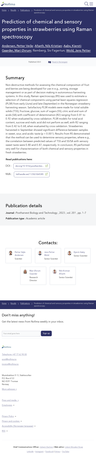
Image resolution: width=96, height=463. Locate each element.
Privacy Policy (8, 416)
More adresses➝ (9, 389)
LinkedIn (31, 451)
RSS (3, 431)
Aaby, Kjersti (74, 46)
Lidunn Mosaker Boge (74, 447)
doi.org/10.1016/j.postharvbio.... (31, 166)
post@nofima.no (9, 359)
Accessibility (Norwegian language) (17, 426)
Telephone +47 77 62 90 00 (14, 355)
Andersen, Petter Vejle (18, 46)
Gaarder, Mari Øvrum (17, 50)
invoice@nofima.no (10, 364)
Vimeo (57, 451)
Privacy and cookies (11, 421)
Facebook (49, 451)
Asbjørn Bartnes (46, 447)
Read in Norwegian (58, 62)
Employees (7, 405)
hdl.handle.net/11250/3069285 (32, 174)
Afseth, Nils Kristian (50, 46)
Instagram (40, 451)
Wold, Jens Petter (80, 50)
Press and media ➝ (10, 400)
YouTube (65, 451)
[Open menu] (77, 4)
